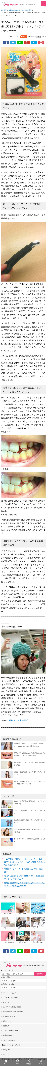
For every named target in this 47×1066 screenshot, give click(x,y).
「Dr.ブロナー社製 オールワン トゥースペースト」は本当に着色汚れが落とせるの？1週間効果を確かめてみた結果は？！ (25, 862)
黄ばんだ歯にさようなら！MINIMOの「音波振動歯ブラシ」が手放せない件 (24, 877)
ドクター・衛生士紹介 (10, 997)
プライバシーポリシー (10, 1030)
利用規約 (6, 1026)
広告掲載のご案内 (9, 1016)
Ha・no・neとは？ (9, 993)
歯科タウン (7, 1050)
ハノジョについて (9, 1040)
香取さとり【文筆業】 (19, 720)
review (23, 37)
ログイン (6, 1002)
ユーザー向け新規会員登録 (12, 1007)
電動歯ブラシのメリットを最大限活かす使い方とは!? (23, 870)
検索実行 (40, 974)
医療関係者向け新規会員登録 (13, 1012)
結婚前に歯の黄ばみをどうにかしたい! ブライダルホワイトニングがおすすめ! (24, 884)
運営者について (8, 1021)
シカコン (6, 1054)
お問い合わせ (7, 1035)
